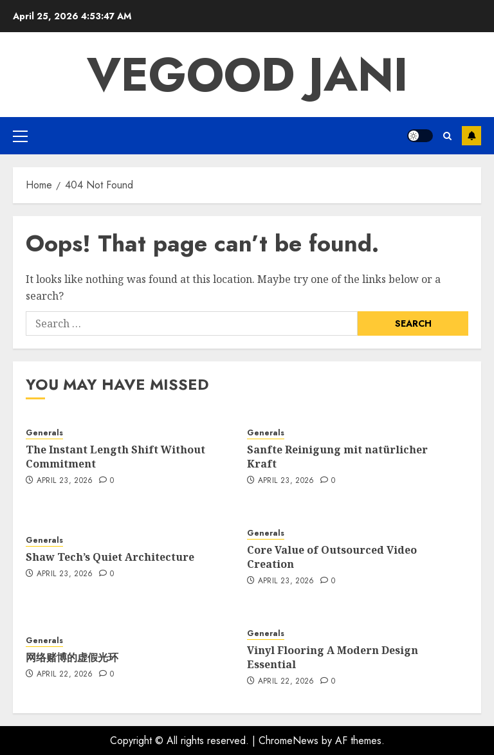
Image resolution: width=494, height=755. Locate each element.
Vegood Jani (247, 74)
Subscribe (471, 135)
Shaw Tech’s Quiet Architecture (110, 557)
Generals (44, 433)
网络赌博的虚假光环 (72, 657)
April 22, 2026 (65, 674)
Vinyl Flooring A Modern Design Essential (332, 657)
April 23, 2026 (65, 481)
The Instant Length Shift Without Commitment (115, 456)
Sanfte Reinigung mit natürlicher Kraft (337, 456)
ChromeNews (288, 740)
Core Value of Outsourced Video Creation (332, 557)
